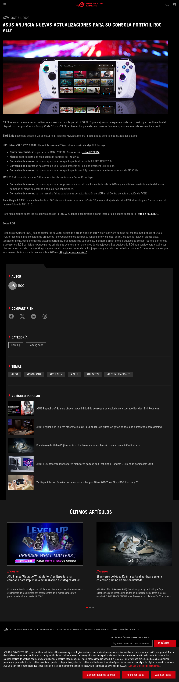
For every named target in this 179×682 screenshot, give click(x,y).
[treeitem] (45, 560)
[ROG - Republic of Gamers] (89, 4)
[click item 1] (90, 607)
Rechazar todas (135, 674)
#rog (14, 374)
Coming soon (36, 345)
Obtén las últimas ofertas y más (130, 637)
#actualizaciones (118, 374)
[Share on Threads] (45, 316)
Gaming (15, 345)
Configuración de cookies (101, 674)
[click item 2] (93, 607)
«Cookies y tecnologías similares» (144, 665)
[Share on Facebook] (11, 316)
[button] (5, 4)
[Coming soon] (44, 629)
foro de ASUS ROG (148, 214)
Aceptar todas (163, 674)
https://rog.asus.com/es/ (73, 252)
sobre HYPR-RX (90, 152)
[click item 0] (87, 607)
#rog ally (56, 374)
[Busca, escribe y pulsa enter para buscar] (167, 4)
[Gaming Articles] (23, 629)
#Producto (34, 374)
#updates (93, 374)
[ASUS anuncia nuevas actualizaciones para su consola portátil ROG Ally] (98, 629)
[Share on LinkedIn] (33, 316)
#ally (74, 374)
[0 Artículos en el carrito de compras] (174, 4)
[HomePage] (5, 630)
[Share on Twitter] (22, 316)
